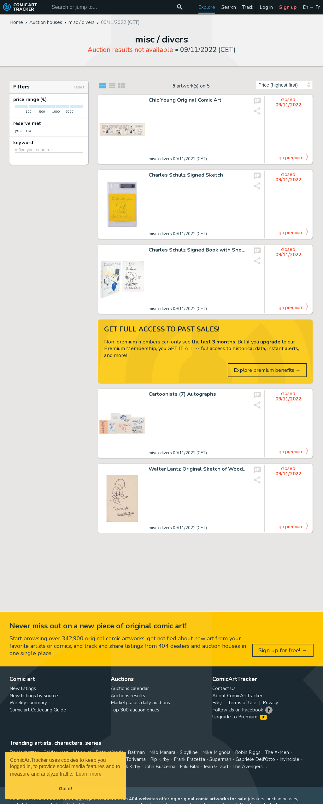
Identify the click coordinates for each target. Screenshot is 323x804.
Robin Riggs (248, 752)
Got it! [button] (65, 788)
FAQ (217, 702)
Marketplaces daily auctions (140, 702)
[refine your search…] (49, 149)
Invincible (289, 759)
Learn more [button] (89, 774)
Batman (136, 752)
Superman (220, 759)
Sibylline (189, 752)
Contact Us (224, 688)
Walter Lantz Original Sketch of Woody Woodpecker (198, 469)
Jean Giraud (215, 766)
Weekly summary (28, 702)
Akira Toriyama (130, 759)
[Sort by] (284, 85)
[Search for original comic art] (117, 7)
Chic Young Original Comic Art (185, 100)
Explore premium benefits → (267, 370)
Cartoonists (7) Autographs (182, 394)
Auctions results (128, 696)
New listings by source (33, 696)
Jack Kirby (130, 766)
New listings (22, 688)
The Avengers (247, 766)
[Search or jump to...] (180, 7)
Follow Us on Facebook (237, 710)
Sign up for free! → (282, 650)
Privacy (270, 702)
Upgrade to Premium (239, 717)
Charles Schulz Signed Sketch (186, 175)
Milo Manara (162, 752)
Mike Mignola (216, 752)
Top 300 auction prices (135, 710)
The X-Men (277, 752)
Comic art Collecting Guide (37, 710)
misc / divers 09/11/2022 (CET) (178, 159)
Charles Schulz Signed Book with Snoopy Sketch (198, 250)
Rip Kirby (159, 759)
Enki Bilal (189, 766)
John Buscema (160, 766)
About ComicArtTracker (237, 696)
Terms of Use (242, 702)
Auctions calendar (130, 688)
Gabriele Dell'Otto (255, 759)
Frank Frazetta (189, 759)
